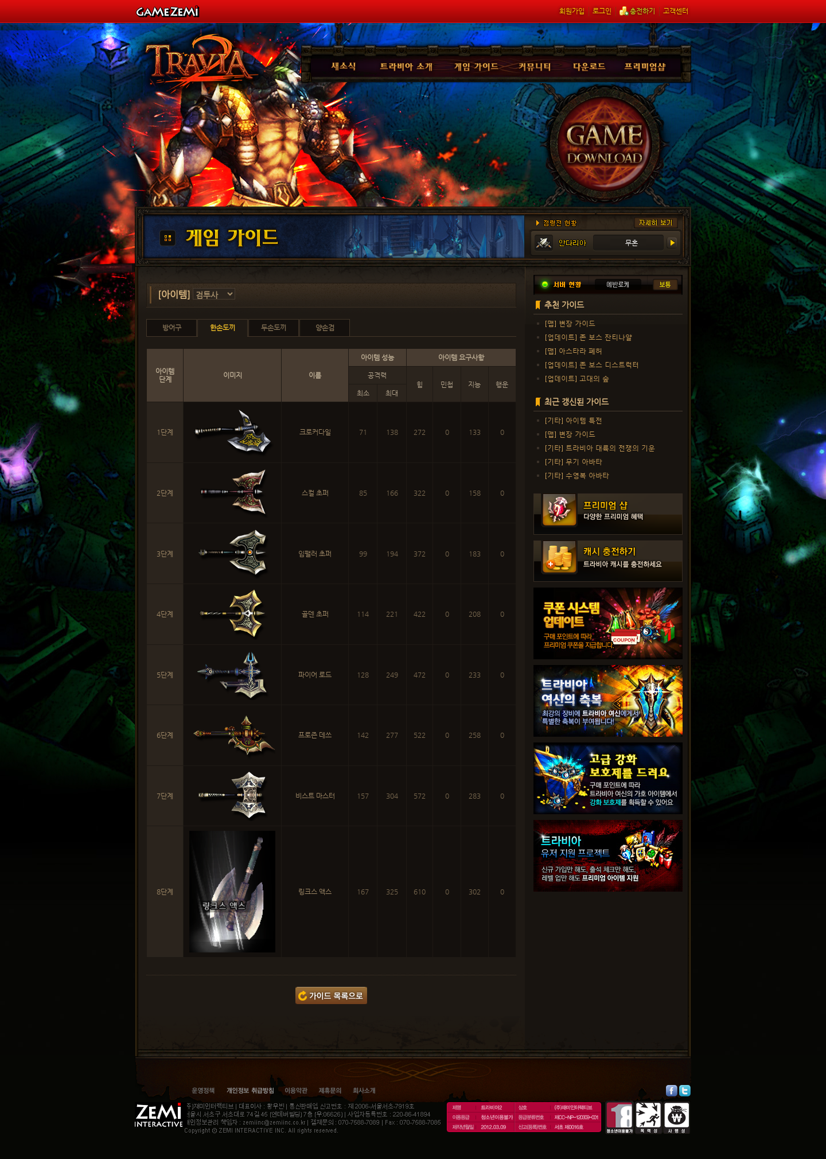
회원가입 (572, 11)
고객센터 (675, 11)
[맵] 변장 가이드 (570, 323)
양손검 (324, 328)
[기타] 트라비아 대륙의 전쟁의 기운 (600, 447)
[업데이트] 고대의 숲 (577, 378)
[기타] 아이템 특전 (573, 420)
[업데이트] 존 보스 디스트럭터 (592, 364)
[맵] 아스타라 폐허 (573, 350)
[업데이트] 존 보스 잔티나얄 (588, 336)
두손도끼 (273, 328)
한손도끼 (222, 328)
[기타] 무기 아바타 (573, 461)
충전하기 (637, 11)
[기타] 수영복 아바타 (577, 475)
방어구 (171, 328)
